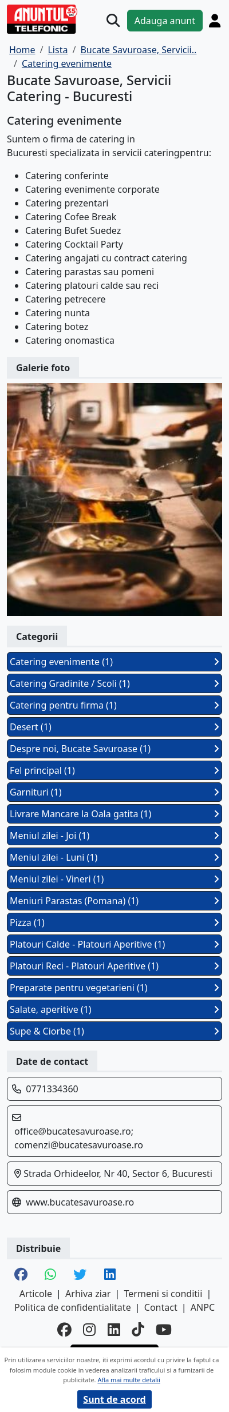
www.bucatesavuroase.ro (80, 1202)
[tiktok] (138, 1329)
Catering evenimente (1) (114, 661)
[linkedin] (114, 1329)
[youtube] (164, 1329)
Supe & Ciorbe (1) (114, 1031)
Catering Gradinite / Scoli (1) (114, 683)
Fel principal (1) (114, 770)
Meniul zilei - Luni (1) (114, 857)
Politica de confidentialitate (72, 1307)
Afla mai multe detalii (128, 1379)
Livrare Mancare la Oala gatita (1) (114, 814)
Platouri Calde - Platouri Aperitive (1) (114, 944)
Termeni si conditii (163, 1293)
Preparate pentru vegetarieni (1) (114, 987)
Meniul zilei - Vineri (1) (114, 879)
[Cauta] (113, 20)
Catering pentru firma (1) (114, 705)
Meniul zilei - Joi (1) (114, 835)
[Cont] (215, 20)
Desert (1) (114, 727)
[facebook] (64, 1329)
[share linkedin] (110, 1275)
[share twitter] (80, 1275)
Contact (160, 1307)
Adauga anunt (165, 20)
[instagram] (89, 1329)
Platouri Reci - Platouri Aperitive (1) (114, 966)
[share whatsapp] (50, 1275)
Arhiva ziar (87, 1293)
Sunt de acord (114, 1399)
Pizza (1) (114, 922)
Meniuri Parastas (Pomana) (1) (114, 900)
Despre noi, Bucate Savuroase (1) (114, 748)
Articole (35, 1293)
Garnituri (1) (114, 792)
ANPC (203, 1307)
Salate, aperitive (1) (114, 1009)
